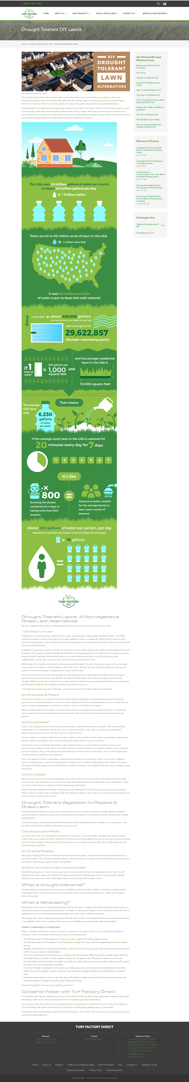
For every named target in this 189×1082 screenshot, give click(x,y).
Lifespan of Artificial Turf (147, 78)
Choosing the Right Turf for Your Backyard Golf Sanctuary (149, 186)
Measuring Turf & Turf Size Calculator (148, 66)
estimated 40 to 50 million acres (49, 955)
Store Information (106, 1065)
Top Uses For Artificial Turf (148, 95)
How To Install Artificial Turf (148, 90)
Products (59, 1065)
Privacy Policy (96, 1070)
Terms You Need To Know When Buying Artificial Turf (150, 101)
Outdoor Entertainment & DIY (41, 44)
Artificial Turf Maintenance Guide (148, 84)
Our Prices (141, 73)
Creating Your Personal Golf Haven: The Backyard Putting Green (149, 150)
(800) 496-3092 (94, 1039)
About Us (60, 13)
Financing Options (114, 1070)
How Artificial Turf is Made (148, 119)
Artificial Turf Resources (155, 13)
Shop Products (81, 13)
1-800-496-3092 (32, 3)
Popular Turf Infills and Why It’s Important (150, 108)
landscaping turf (105, 689)
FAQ (120, 1065)
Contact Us (129, 13)
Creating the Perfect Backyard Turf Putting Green (149, 162)
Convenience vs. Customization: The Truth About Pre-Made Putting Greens (150, 174)
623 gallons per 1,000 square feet (70, 968)
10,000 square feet (32, 971)
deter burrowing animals (32, 842)
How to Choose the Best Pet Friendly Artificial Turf (148, 125)
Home (46, 13)
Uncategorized (142, 233)
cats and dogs (54, 842)
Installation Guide (149, 1065)
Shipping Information (75, 1070)
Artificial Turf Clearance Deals (81, 1065)
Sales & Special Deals (106, 13)
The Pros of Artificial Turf (147, 114)
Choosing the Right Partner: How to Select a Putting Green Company (149, 198)
